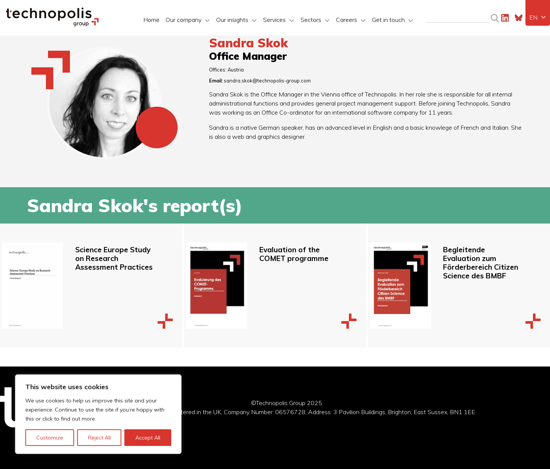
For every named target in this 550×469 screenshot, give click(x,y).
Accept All (147, 437)
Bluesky (518, 18)
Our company (183, 19)
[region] (98, 414)
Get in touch (388, 19)
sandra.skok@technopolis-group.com (267, 81)
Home (151, 19)
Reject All (99, 437)
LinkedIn (505, 18)
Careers (346, 19)
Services (274, 19)
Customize (49, 437)
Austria (236, 70)
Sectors (311, 19)
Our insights (232, 19)
